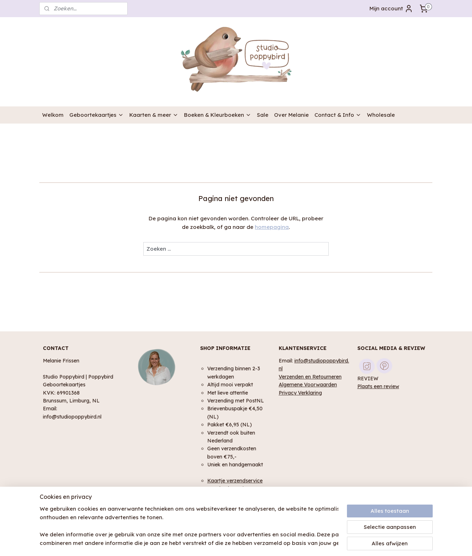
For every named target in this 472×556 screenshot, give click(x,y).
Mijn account (391, 8)
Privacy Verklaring (300, 393)
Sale (262, 114)
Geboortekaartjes (96, 114)
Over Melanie (291, 114)
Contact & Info (337, 114)
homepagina (272, 227)
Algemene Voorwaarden (308, 384)
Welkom (53, 114)
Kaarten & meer (153, 114)
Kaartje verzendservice (235, 480)
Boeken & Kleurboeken (217, 114)
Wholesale (381, 114)
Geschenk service (228, 488)
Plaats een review (378, 386)
